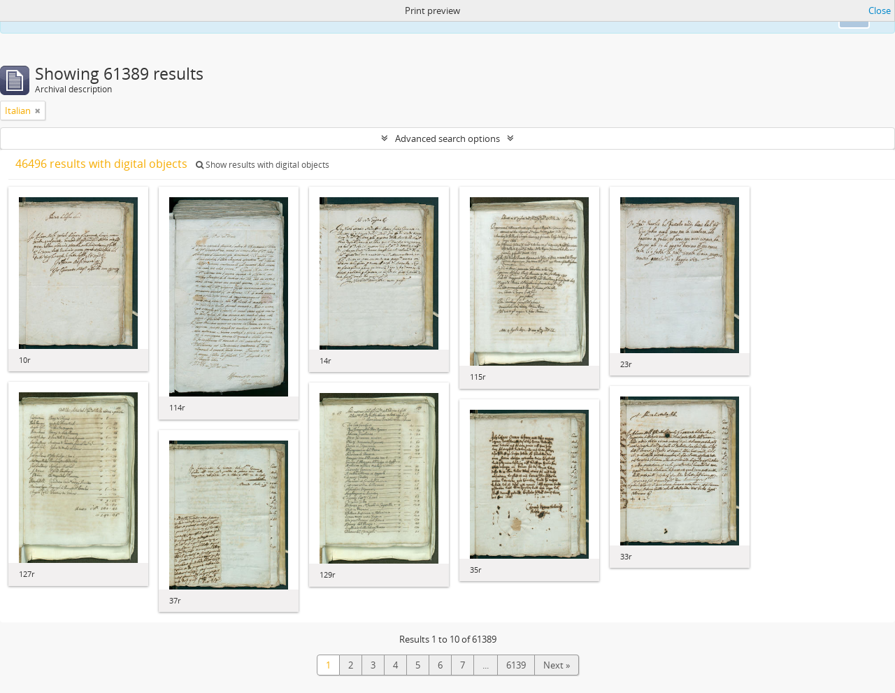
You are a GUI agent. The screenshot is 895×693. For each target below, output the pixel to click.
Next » (556, 665)
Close (879, 10)
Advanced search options (447, 138)
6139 (516, 665)
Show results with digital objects (262, 165)
